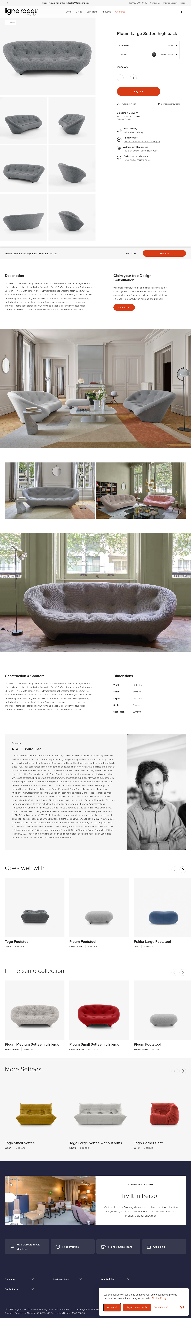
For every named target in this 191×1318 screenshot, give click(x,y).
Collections (92, 11)
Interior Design (170, 2)
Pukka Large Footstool (152, 930)
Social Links (11, 1289)
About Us (106, 11)
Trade (182, 2)
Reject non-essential (137, 1307)
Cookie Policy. (159, 1298)
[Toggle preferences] (161, 1307)
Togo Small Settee (20, 1131)
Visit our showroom (146, 1216)
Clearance (120, 11)
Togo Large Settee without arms (95, 1131)
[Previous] (7, 3)
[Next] (124, 3)
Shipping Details (124, 119)
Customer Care (61, 1279)
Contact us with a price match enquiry (142, 141)
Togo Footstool (17, 930)
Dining (79, 11)
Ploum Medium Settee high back (32, 1033)
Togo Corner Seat (148, 1131)
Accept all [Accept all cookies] (112, 1307)
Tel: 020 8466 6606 (138, 2)
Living (68, 11)
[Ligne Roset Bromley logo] (21, 12)
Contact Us (155, 2)
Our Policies (107, 1279)
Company (10, 1279)
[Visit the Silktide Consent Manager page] (182, 1307)
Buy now (138, 91)
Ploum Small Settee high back (94, 1033)
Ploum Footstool (82, 930)
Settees (12, 22)
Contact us (124, 296)
